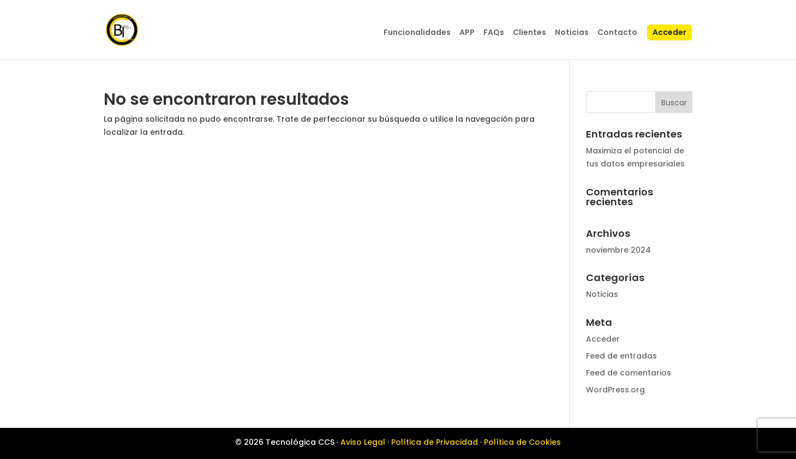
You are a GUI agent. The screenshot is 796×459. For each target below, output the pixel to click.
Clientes (529, 33)
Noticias (572, 33)
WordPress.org (615, 389)
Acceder (669, 33)
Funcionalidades (417, 33)
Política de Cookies (522, 442)
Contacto (617, 33)
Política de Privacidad (434, 442)
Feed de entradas (621, 355)
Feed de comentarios (628, 372)
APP (467, 33)
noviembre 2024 (618, 250)
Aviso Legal (362, 442)
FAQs (493, 33)
